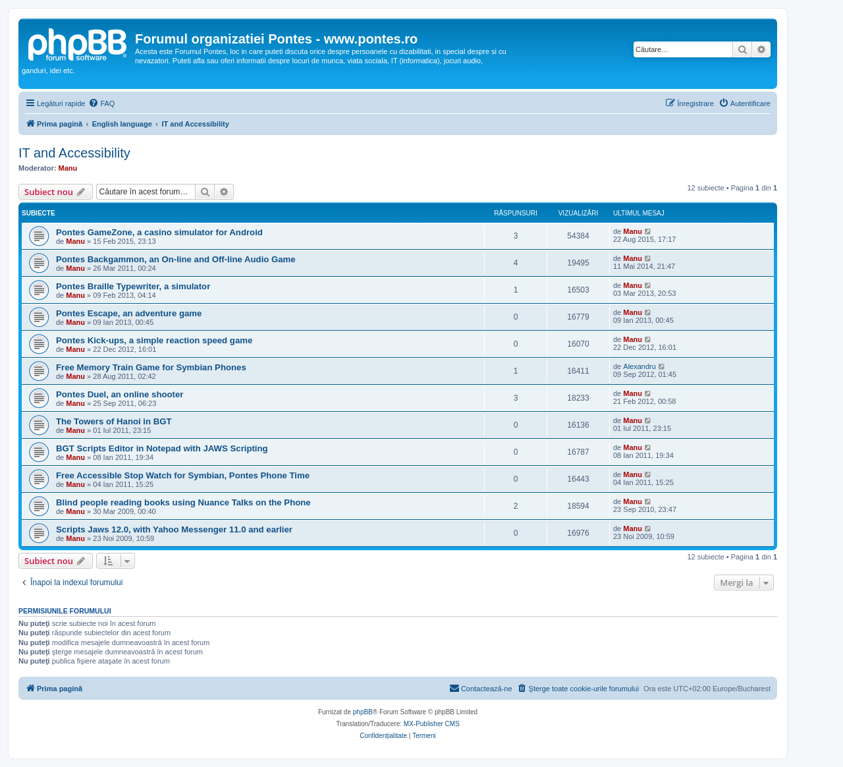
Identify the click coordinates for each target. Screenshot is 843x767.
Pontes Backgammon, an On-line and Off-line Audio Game (176, 259)
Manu (68, 168)
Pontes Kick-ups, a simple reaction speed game (154, 340)
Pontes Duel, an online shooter (119, 394)
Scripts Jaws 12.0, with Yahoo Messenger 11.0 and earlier (174, 529)
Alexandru (639, 366)
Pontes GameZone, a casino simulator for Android (159, 232)
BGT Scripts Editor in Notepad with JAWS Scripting (162, 448)
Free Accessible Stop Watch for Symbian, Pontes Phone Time (183, 475)
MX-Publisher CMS (432, 723)
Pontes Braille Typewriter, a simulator (133, 286)
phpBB (363, 712)
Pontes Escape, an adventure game (129, 313)
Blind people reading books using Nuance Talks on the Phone (183, 502)
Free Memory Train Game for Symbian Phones (151, 367)
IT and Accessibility (74, 153)
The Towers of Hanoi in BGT (114, 421)
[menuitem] (101, 103)
